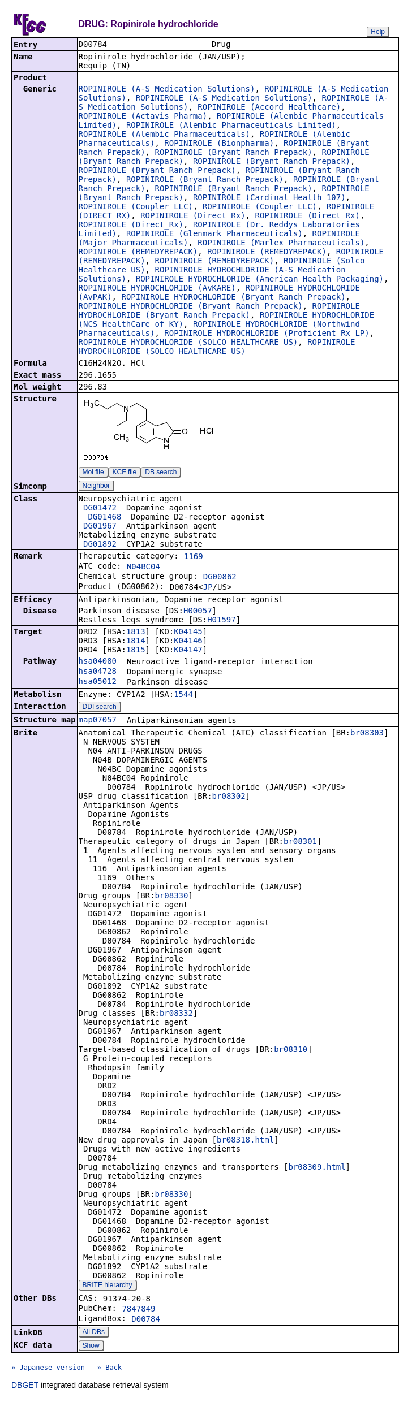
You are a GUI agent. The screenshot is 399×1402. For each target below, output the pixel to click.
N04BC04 (143, 567)
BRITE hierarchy (107, 1286)
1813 (135, 632)
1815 (135, 650)
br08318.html (245, 1140)
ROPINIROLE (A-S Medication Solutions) (167, 89)
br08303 (367, 733)
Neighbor (96, 487)
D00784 (145, 1320)
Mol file (93, 473)
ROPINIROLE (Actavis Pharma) (143, 117)
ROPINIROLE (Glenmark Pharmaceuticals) (214, 234)
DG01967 (100, 526)
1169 (193, 557)
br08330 (171, 896)
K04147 (188, 650)
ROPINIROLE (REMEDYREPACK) (138, 252)
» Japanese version (48, 1369)
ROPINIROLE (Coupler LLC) (136, 207)
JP (208, 587)
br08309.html (316, 1167)
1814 (135, 641)
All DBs (94, 1333)
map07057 (98, 720)
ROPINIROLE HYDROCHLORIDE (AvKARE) (157, 288)
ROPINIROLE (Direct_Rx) (192, 216)
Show (91, 1347)
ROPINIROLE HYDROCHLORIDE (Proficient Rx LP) (266, 334)
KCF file (125, 473)
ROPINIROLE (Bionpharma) (219, 144)
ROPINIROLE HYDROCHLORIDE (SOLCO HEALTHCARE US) (188, 343)
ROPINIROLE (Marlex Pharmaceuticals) (281, 243)
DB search (161, 473)
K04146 (188, 641)
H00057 (197, 611)
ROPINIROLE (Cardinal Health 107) (269, 198)
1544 (183, 695)
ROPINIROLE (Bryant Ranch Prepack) (233, 153)
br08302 (229, 797)
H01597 (221, 620)
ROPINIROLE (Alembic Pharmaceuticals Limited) (231, 126)
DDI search (100, 708)
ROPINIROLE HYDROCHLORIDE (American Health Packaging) (260, 279)
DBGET (24, 1386)
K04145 (188, 632)
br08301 (300, 842)
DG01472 (100, 508)
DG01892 (100, 544)
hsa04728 (98, 672)
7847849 (138, 1309)
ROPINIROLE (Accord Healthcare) (269, 107)
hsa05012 (98, 682)
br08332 (176, 1014)
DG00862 (220, 577)
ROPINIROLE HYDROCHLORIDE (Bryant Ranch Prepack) (233, 297)
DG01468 (104, 517)
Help (378, 32)
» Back (109, 1369)
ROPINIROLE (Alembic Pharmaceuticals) (164, 135)
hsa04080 (98, 662)
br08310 (290, 1050)
